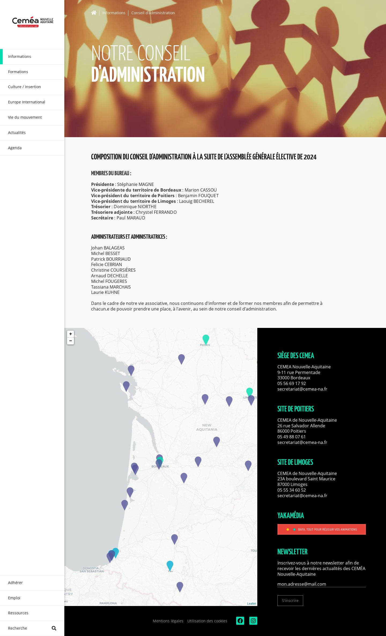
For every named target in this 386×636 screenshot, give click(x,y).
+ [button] (70, 334)
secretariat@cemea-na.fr (302, 389)
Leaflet (251, 603)
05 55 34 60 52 (291, 490)
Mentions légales (168, 620)
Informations (113, 13)
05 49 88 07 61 (291, 437)
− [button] (70, 341)
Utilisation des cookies (207, 620)
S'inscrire (290, 600)
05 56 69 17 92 (291, 383)
